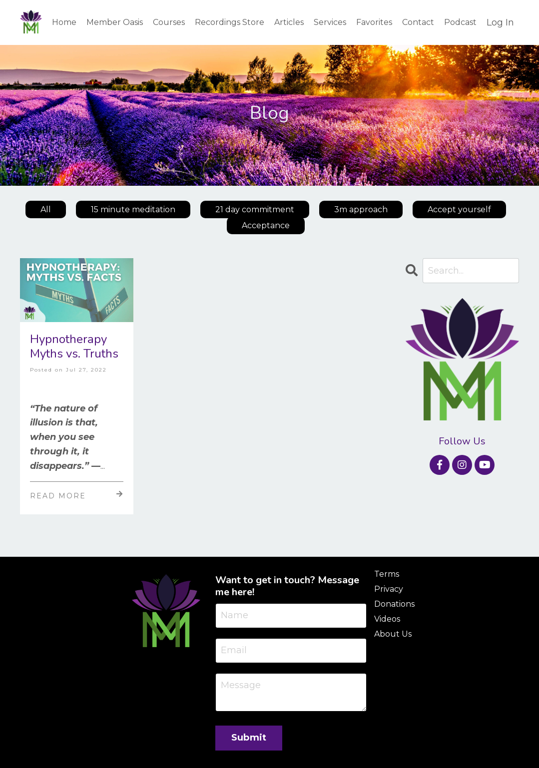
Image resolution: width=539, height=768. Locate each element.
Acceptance (266, 225)
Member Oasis (114, 22)
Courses (169, 22)
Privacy (388, 589)
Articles (289, 22)
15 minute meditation (133, 209)
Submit (249, 737)
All (45, 209)
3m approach (361, 209)
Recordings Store (229, 22)
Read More (76, 495)
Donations (394, 604)
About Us (393, 634)
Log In (500, 22)
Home (64, 22)
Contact (418, 22)
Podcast (460, 22)
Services (330, 22)
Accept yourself (459, 209)
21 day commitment (254, 209)
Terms (386, 574)
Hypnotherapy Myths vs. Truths (74, 346)
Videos (387, 619)
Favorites (374, 22)
